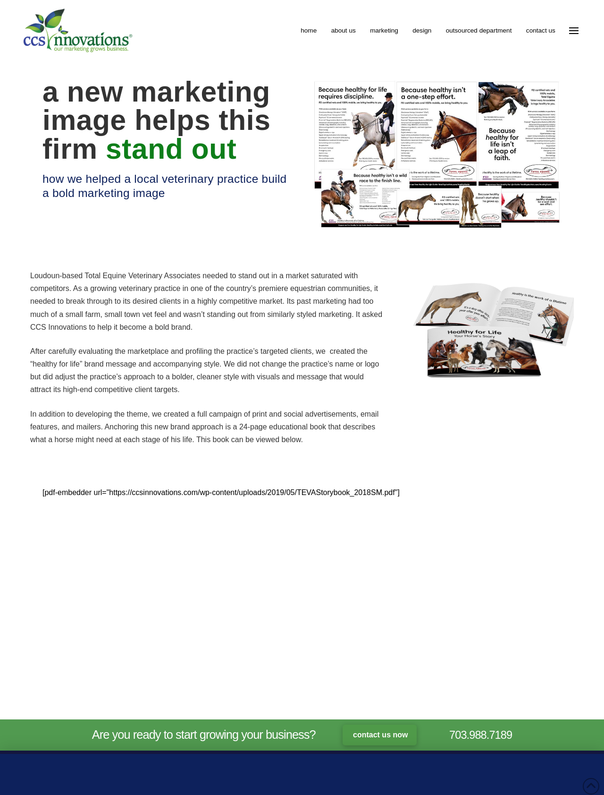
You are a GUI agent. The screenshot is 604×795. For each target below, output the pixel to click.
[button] (573, 30)
